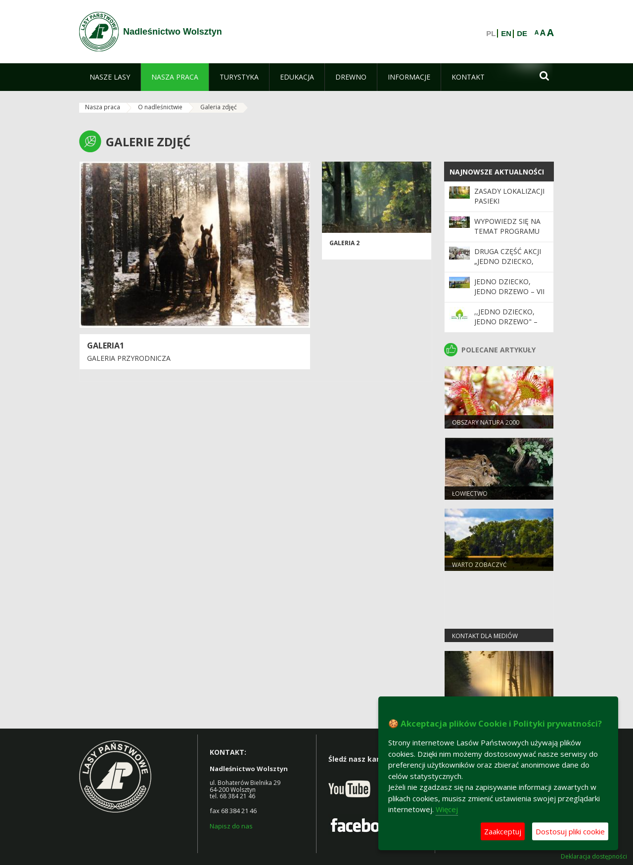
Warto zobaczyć (479, 565)
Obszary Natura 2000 (485, 422)
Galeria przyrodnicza (129, 358)
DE (522, 34)
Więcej (447, 809)
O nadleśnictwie (160, 107)
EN (506, 34)
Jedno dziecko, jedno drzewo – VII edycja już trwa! (509, 291)
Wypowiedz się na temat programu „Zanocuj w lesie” (507, 231)
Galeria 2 (344, 243)
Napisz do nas (231, 826)
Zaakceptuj (502, 831)
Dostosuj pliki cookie (570, 831)
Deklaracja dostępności (594, 856)
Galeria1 (105, 345)
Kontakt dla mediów (485, 636)
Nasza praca (102, 107)
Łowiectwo (470, 493)
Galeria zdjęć (218, 107)
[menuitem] (109, 77)
